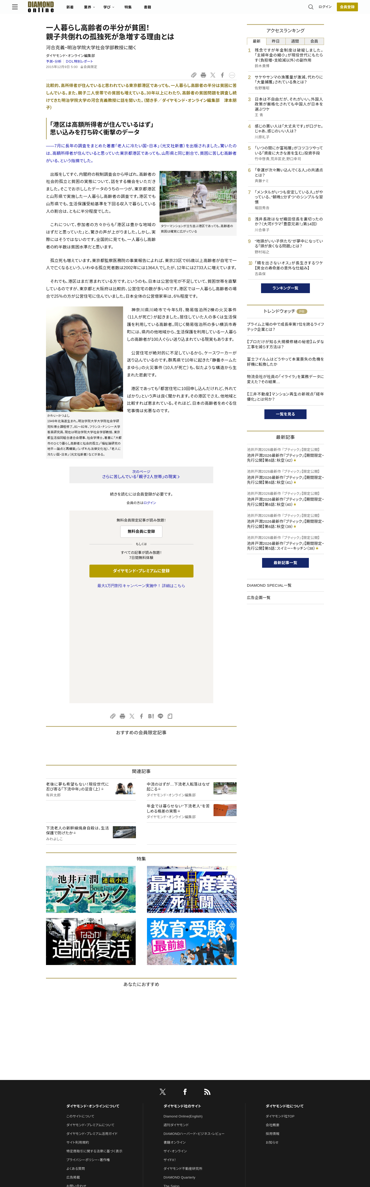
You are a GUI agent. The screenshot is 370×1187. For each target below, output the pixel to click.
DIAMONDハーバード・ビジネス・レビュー (194, 1026)
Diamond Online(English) (183, 1008)
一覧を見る (285, 414)
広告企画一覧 (259, 597)
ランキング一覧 (286, 288)
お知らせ (272, 1035)
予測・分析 (53, 61)
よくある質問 (75, 1061)
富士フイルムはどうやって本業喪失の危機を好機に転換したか (285, 361)
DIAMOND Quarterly (180, 1070)
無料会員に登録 (141, 531)
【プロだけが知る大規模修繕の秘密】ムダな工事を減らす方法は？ (285, 344)
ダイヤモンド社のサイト (182, 998)
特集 (162, 9)
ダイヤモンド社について (284, 998)
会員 (314, 41)
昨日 (276, 41)
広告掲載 (73, 1070)
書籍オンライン (175, 1035)
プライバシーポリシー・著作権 (88, 1052)
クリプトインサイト (177, 1096)
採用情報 (272, 1026)
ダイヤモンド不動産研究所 (183, 1061)
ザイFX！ (170, 1052)
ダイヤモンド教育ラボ (179, 1104)
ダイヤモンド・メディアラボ (183, 1113)
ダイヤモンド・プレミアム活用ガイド (91, 1026)
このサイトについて (80, 1008)
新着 (104, 9)
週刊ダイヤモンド (176, 1017)
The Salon (172, 1078)
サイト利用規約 (77, 1035)
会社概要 (272, 1017)
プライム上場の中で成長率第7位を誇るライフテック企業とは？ (285, 327)
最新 (257, 41)
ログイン (291, 9)
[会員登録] (313, 9)
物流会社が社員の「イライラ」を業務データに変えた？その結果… (285, 379)
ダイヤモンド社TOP (280, 1008)
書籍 (181, 9)
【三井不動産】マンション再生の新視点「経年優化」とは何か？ (285, 396)
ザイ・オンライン (175, 1043)
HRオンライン (174, 1087)
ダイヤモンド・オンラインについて (92, 998)
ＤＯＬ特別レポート (79, 61)
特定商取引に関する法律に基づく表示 (94, 1043)
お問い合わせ (76, 1078)
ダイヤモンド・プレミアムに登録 (141, 571)
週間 (295, 41)
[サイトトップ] (70, 8)
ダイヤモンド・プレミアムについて (90, 1017)
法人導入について (79, 1087)
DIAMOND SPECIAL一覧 (269, 585)
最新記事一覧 (285, 563)
